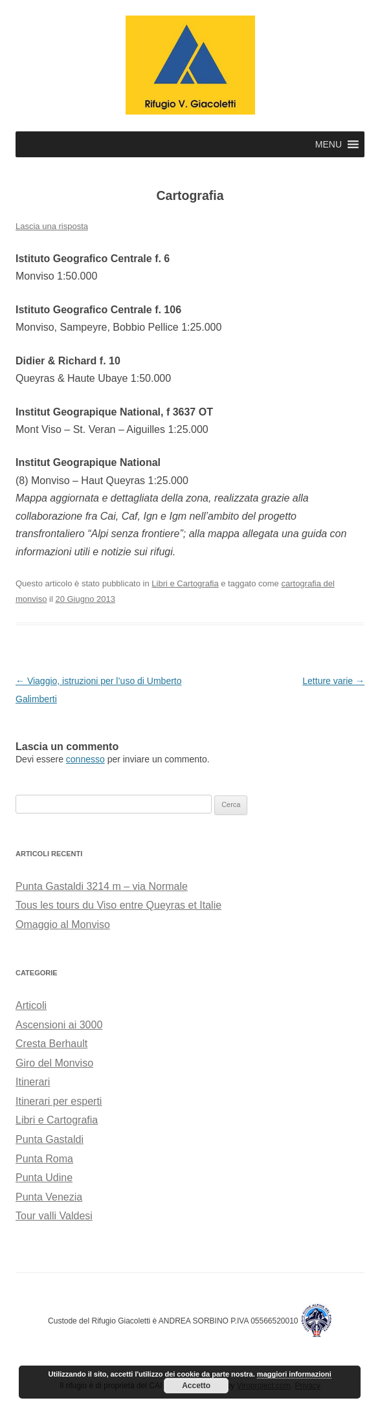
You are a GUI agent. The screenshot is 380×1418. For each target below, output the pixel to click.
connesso (85, 759)
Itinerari (33, 1081)
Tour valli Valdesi (54, 1215)
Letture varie (333, 681)
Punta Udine (44, 1177)
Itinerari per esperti (59, 1101)
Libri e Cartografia (184, 583)
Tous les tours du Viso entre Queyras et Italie (118, 905)
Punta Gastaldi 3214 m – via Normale (102, 886)
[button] (328, 144)
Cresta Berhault (51, 1043)
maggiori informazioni (294, 1374)
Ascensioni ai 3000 (59, 1024)
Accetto (196, 1385)
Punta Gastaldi (50, 1139)
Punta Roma (44, 1158)
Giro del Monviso (54, 1063)
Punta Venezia (49, 1196)
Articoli (31, 1005)
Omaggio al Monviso (63, 924)
